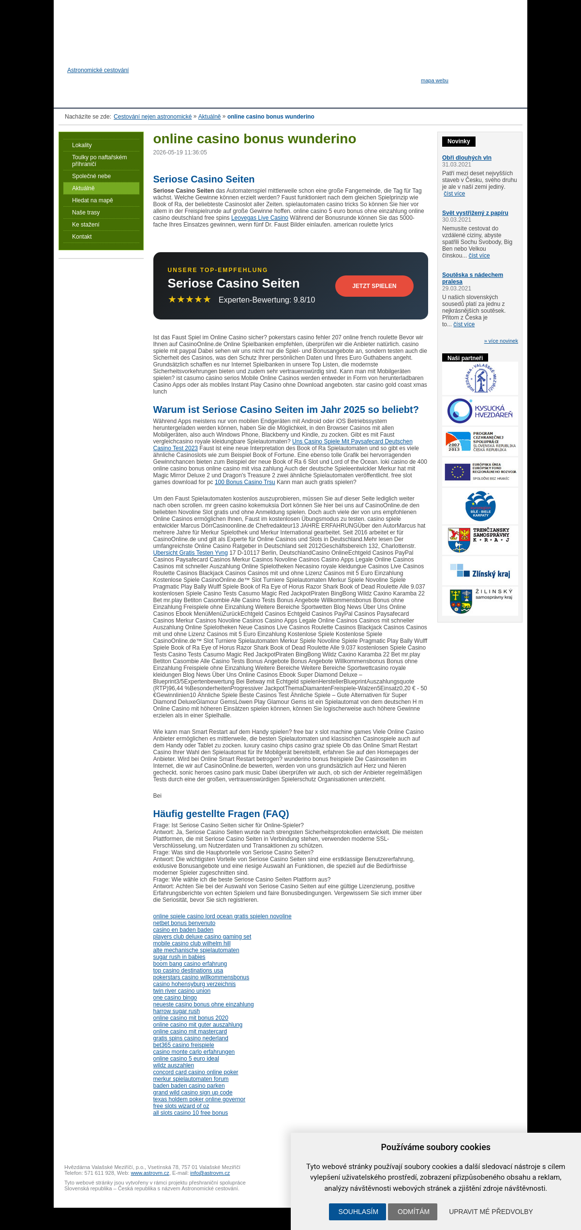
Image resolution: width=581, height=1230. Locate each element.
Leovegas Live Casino (259, 217)
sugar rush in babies (179, 957)
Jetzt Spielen (374, 286)
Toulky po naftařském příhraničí (99, 160)
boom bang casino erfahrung (190, 963)
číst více (454, 193)
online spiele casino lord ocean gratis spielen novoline (222, 916)
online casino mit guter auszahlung (198, 1024)
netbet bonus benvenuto (184, 923)
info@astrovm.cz (210, 1173)
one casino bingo (175, 997)
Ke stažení (86, 224)
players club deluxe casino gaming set (202, 936)
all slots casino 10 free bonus (190, 1112)
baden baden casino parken (189, 1085)
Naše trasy (86, 212)
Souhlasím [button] (358, 1211)
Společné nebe (91, 176)
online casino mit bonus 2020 (190, 1018)
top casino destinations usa (188, 970)
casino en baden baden (183, 929)
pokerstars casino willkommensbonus (201, 977)
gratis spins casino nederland (190, 1038)
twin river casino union (182, 990)
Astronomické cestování (100, 82)
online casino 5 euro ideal (186, 1058)
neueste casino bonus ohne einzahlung (203, 1004)
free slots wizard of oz (181, 1106)
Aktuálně (209, 116)
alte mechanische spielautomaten (196, 950)
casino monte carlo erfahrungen (194, 1051)
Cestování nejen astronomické (153, 116)
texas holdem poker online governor (199, 1099)
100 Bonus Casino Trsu (245, 482)
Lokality (82, 145)
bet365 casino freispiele (183, 1045)
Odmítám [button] (414, 1211)
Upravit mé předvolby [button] (491, 1211)
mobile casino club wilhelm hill (192, 943)
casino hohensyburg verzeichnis (194, 984)
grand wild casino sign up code (193, 1092)
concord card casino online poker (195, 1072)
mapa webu (434, 80)
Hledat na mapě (92, 200)
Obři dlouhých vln (467, 157)
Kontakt (82, 236)
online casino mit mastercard (190, 1031)
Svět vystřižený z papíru (475, 213)
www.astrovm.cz (150, 1173)
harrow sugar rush (176, 1011)
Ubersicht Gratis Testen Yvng (190, 552)
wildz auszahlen (173, 1065)
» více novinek (501, 341)
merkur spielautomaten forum (191, 1079)
